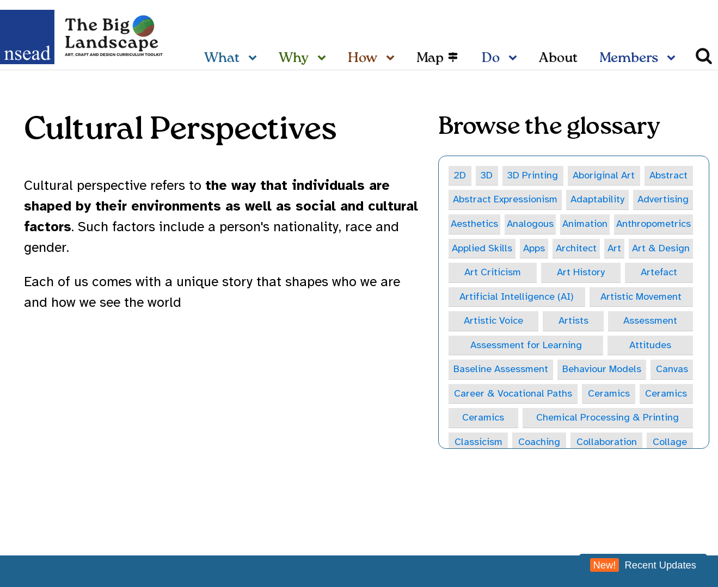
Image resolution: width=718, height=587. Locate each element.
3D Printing (532, 175)
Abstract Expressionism (505, 199)
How (362, 58)
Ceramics (609, 393)
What (222, 58)
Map (430, 58)
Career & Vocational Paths (513, 393)
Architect (576, 248)
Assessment (650, 320)
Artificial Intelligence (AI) (516, 296)
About (558, 58)
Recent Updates (643, 565)
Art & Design (661, 248)
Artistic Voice (493, 320)
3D (487, 175)
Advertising (663, 199)
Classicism (478, 442)
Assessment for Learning (526, 345)
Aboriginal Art (604, 175)
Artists (573, 320)
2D (459, 175)
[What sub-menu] (254, 58)
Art (614, 248)
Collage (670, 442)
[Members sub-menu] (673, 58)
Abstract (668, 175)
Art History (581, 272)
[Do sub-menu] (514, 58)
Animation (584, 224)
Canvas (672, 369)
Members (628, 58)
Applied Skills (482, 248)
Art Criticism (492, 272)
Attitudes (650, 345)
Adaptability (597, 199)
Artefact (659, 272)
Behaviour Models (601, 369)
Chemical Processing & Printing (607, 417)
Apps (534, 248)
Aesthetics (474, 224)
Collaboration (606, 442)
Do (491, 58)
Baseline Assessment (500, 369)
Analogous (530, 224)
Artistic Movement (641, 296)
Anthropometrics (653, 224)
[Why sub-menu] (323, 58)
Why (294, 58)
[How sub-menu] (392, 58)
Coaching (539, 442)
